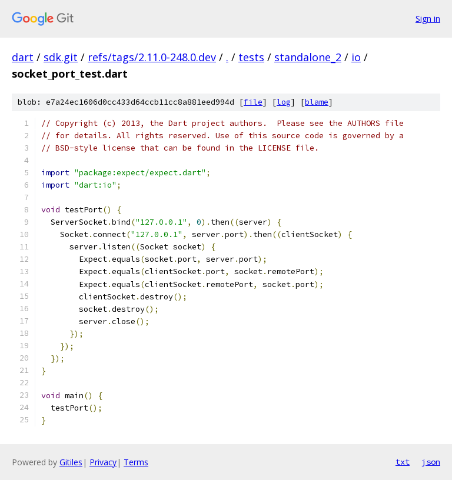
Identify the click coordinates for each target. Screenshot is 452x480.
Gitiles (70, 462)
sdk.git (61, 57)
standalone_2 (307, 57)
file (253, 102)
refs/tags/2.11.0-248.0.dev (152, 57)
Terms (136, 462)
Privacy (103, 462)
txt (403, 461)
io (356, 57)
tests (251, 57)
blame (316, 102)
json (430, 461)
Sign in (428, 18)
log (284, 102)
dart (23, 57)
